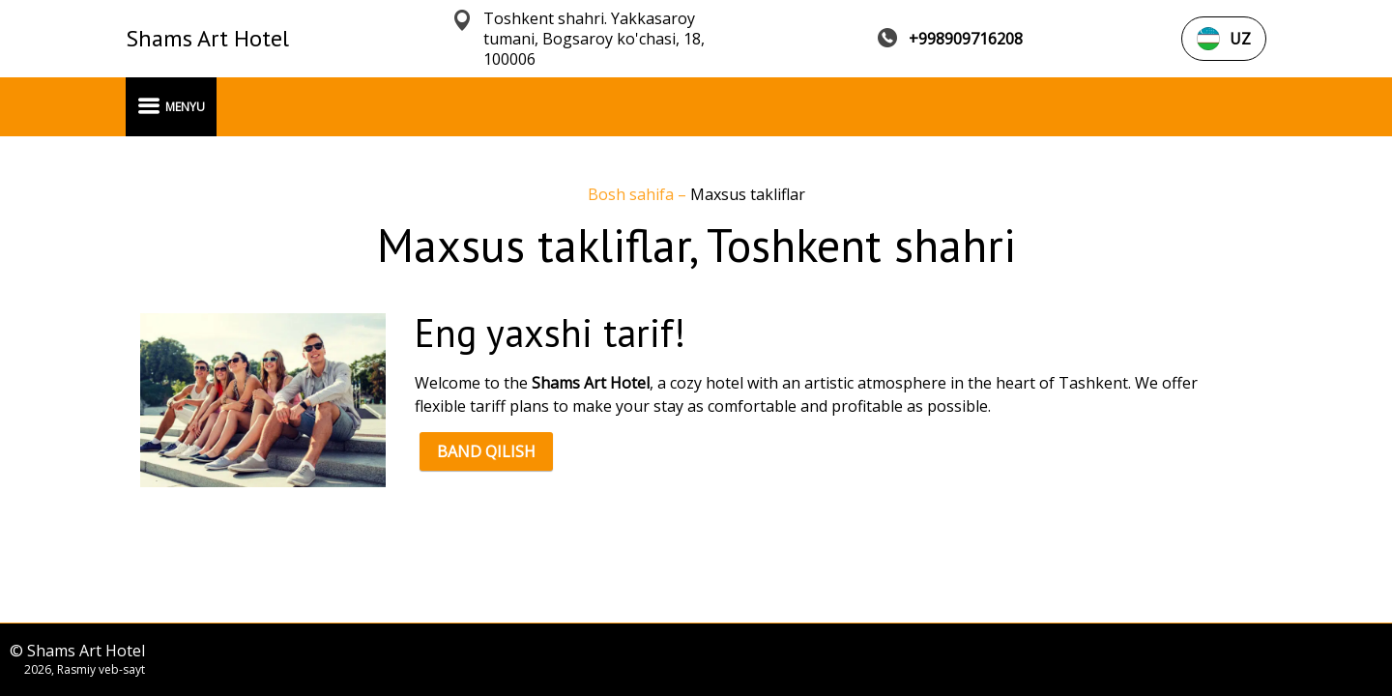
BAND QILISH (486, 451)
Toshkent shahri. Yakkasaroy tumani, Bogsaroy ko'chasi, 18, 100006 (594, 39)
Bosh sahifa (633, 194)
